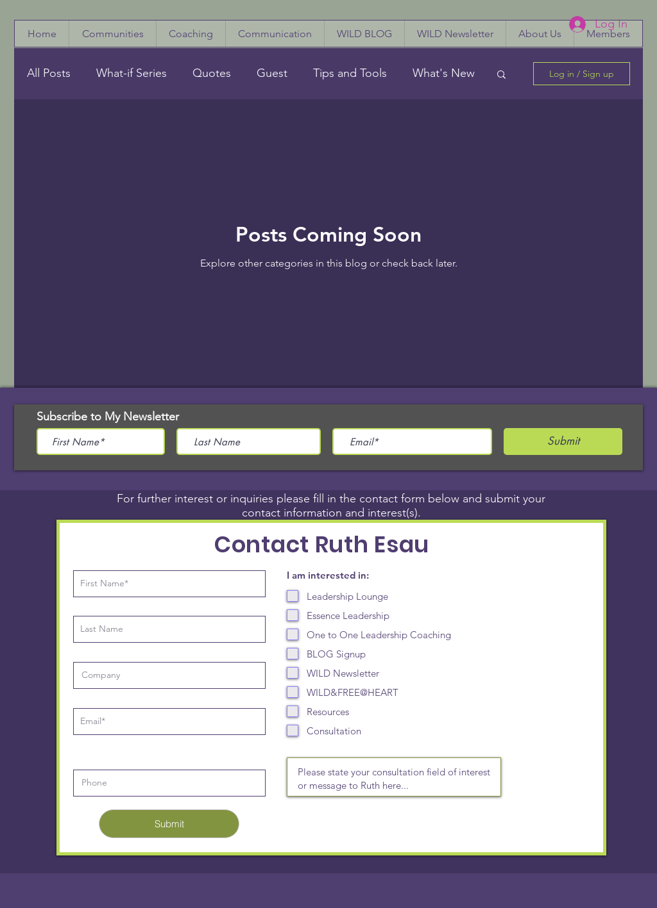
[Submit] (169, 823)
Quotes (211, 73)
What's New (444, 73)
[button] (501, 75)
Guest (272, 73)
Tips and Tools (350, 73)
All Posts (49, 73)
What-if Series (131, 73)
